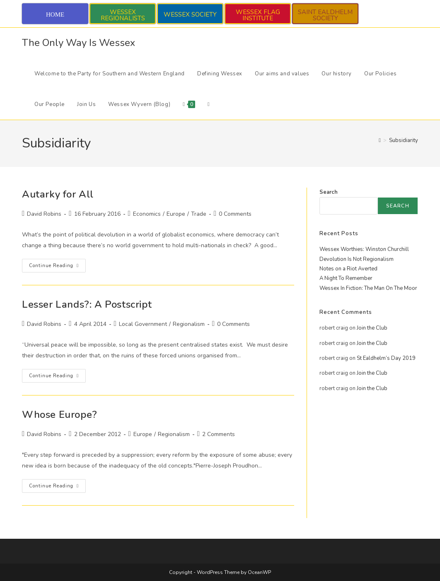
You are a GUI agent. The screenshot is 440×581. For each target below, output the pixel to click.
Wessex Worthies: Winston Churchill (364, 249)
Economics (147, 214)
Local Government (143, 324)
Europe (176, 214)
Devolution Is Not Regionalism (356, 259)
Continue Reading (57, 267)
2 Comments (218, 434)
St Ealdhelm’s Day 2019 (386, 358)
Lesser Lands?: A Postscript (87, 304)
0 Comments (235, 214)
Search (328, 192)
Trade (198, 214)
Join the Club (372, 328)
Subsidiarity (403, 140)
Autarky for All (58, 194)
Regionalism (189, 324)
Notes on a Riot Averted (348, 268)
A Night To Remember (345, 278)
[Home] (380, 140)
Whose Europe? (59, 414)
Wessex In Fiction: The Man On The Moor (368, 288)
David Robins (44, 214)
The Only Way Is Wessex (78, 42)
